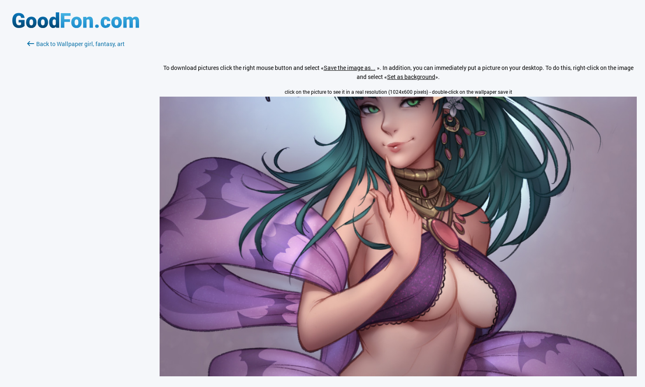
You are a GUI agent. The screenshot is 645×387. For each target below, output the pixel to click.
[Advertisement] (75, 146)
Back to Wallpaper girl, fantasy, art (76, 44)
